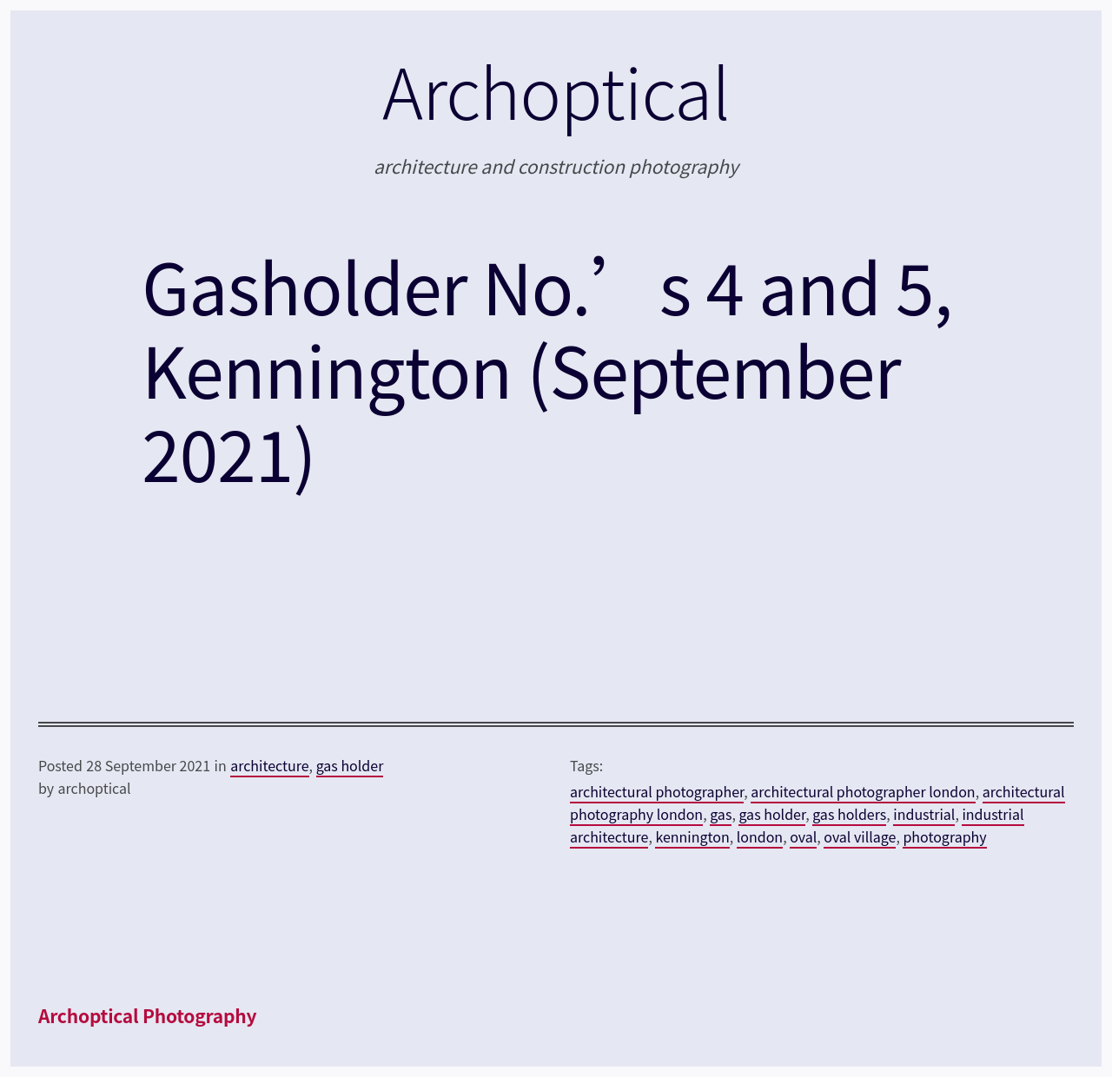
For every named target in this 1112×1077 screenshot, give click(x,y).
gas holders (849, 813)
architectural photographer (657, 791)
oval (803, 836)
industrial (924, 813)
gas (720, 813)
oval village (860, 836)
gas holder (350, 765)
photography (944, 836)
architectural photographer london (863, 791)
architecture (269, 765)
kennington (692, 836)
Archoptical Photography (147, 1015)
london (760, 836)
